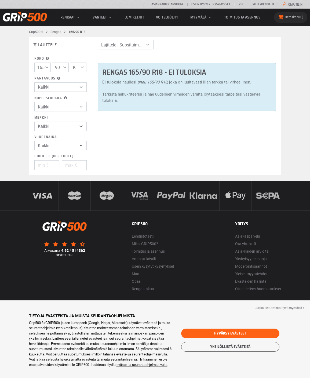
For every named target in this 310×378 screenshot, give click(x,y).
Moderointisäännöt (251, 266)
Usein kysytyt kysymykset (210, 4)
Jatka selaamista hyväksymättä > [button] (280, 308)
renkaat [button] (70, 17)
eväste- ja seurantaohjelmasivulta (141, 364)
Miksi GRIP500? (145, 243)
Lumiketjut (134, 17)
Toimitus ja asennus (242, 17)
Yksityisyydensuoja (251, 258)
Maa (135, 273)
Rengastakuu (143, 288)
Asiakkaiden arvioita (167, 4)
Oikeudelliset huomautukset (258, 288)
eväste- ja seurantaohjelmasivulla (141, 354)
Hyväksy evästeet (230, 333)
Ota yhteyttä (245, 243)
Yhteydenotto (263, 4)
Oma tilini (292, 4)
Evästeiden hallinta (251, 281)
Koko (42, 58)
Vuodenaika (45, 137)
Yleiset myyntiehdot (251, 273)
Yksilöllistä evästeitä (230, 347)
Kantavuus (47, 78)
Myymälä (201, 17)
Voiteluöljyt (167, 17)
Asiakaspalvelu (247, 236)
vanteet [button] (103, 17)
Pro (241, 4)
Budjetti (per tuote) (54, 156)
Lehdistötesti (143, 236)
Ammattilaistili (144, 258)
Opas (136, 281)
